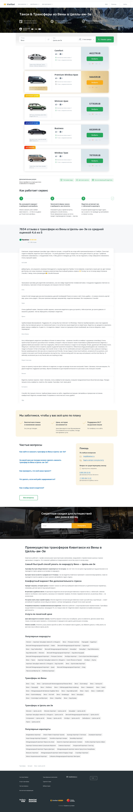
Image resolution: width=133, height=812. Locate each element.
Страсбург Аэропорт (81, 753)
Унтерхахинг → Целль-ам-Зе (35, 718)
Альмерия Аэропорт (95, 735)
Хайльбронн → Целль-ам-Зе (91, 718)
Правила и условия (69, 805)
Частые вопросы (23, 786)
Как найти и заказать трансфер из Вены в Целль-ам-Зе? (42, 452)
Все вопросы (28, 498)
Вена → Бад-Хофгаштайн (69, 691)
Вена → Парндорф (32, 687)
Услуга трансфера (24, 781)
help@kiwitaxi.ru (89, 456)
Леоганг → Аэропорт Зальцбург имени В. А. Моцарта (43, 642)
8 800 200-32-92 (85, 472)
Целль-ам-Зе (41, 766)
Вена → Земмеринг (87, 687)
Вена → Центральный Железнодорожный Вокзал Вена (54, 684)
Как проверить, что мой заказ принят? (35, 471)
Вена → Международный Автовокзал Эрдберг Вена (42, 691)
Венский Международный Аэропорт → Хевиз (40, 645)
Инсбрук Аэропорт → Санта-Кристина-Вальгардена (81, 656)
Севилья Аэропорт (64, 745)
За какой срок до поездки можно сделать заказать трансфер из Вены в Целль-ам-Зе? (40, 461)
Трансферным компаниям (50, 777)
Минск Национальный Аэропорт (36, 756)
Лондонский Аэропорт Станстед (83, 745)
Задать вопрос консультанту (93, 460)
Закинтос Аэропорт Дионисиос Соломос (69, 742)
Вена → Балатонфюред (33, 694)
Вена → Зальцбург (77, 694)
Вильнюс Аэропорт (32, 753)
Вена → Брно (84, 691)
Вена (35, 766)
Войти (125, 4)
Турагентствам (47, 781)
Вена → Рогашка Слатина (71, 642)
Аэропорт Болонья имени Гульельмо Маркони (41, 745)
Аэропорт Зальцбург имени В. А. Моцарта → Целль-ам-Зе (44, 714)
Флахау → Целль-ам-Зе (54, 718)
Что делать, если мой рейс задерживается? (37, 479)
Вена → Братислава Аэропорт (75, 663)
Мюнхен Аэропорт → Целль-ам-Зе (55, 711)
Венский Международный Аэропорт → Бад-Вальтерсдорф (65, 653)
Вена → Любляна (46, 687)
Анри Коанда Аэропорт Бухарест (36, 738)
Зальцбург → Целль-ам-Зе (77, 711)
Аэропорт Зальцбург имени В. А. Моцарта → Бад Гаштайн (44, 663)
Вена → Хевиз (100, 687)
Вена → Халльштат (96, 684)
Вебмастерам (46, 786)
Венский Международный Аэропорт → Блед (71, 667)
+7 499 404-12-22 (85, 478)
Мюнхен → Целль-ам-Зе (33, 711)
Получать (82, 526)
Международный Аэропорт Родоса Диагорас (40, 749)
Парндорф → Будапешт (89, 642)
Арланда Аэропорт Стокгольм (76, 735)
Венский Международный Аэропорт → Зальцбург (60, 649)
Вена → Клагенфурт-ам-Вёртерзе (36, 698)
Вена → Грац (30, 684)
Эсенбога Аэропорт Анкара (58, 738)
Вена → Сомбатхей (97, 691)
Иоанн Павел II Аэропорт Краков (53, 735)
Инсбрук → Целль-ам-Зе (72, 718)
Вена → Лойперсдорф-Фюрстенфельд (66, 687)
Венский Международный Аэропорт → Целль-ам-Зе (82, 714)
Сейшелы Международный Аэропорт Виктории (65, 756)
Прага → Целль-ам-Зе (33, 722)
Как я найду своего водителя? (31, 488)
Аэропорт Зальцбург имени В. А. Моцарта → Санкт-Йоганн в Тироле (60, 660)
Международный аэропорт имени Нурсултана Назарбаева (76, 749)
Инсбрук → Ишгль (90, 660)
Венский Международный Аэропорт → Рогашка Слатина (44, 656)
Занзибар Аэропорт (76, 738)
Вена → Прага (30, 660)
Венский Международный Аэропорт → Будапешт (73, 645)
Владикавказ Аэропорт (33, 735)
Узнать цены (104, 39)
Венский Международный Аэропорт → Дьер (40, 667)
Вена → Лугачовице (81, 684)
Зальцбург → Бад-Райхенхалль (89, 649)
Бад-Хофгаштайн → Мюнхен (35, 653)
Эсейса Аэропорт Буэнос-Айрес (95, 742)
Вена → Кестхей (49, 694)
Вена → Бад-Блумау (70, 698)
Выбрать (95, 59)
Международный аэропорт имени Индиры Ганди (57, 753)
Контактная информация (26, 790)
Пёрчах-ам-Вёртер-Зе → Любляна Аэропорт (40, 671)
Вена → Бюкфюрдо (63, 694)
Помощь (113, 4)
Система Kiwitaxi (23, 777)
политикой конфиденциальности (71, 533)
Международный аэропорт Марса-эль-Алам (40, 742)
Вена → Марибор (55, 698)
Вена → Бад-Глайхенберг (34, 649)
